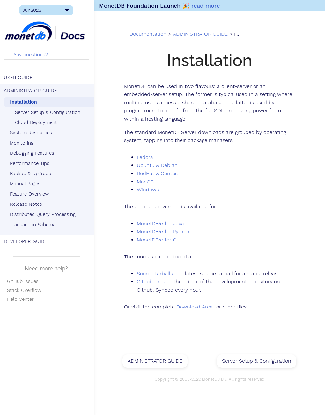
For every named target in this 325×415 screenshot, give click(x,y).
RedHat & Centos (159, 174)
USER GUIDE (19, 77)
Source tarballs (157, 274)
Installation (24, 102)
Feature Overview (30, 194)
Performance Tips (31, 163)
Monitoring (23, 143)
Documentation (150, 34)
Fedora (147, 157)
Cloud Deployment (37, 122)
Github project (156, 282)
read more (207, 5)
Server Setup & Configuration (49, 112)
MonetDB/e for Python (165, 232)
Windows (150, 190)
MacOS (147, 182)
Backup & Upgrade (31, 173)
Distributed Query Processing (44, 214)
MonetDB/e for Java (162, 224)
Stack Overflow (23, 290)
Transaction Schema (34, 224)
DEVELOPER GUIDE (26, 241)
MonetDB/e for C (159, 240)
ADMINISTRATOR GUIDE (31, 90)
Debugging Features (33, 153)
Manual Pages (26, 184)
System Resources (32, 133)
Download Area (197, 307)
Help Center (20, 299)
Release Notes (27, 204)
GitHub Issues (22, 281)
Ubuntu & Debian (159, 165)
